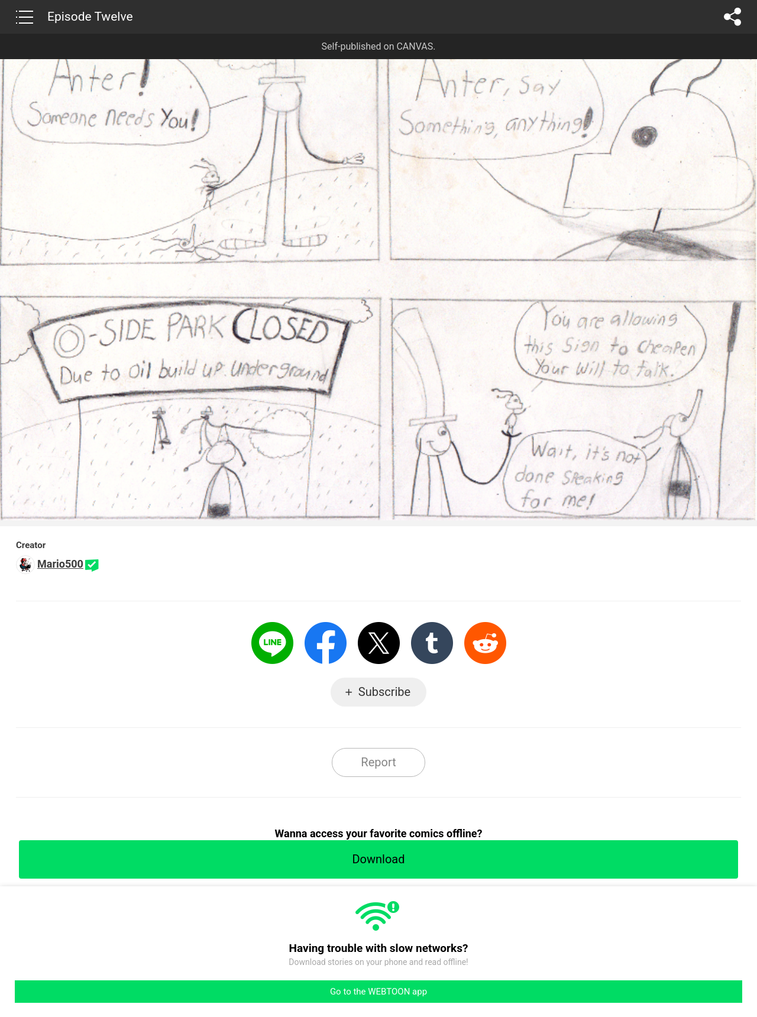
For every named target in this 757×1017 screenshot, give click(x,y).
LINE (272, 643)
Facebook (326, 643)
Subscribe (384, 692)
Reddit (485, 643)
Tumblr (432, 643)
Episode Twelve (90, 16)
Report (378, 762)
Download (378, 859)
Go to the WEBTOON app (378, 991)
